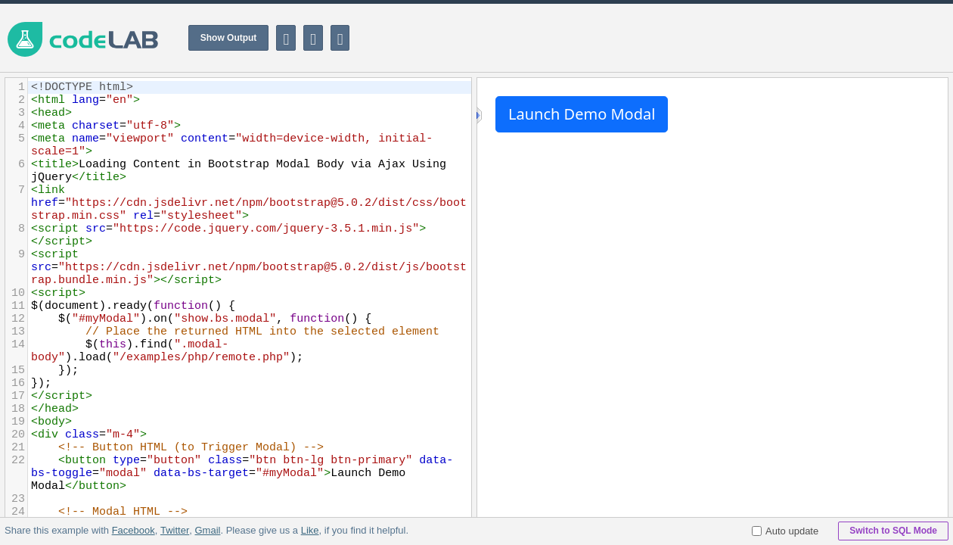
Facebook (133, 530)
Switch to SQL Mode (893, 530)
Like (309, 530)
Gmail (207, 530)
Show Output (228, 38)
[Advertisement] (677, 38)
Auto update (785, 531)
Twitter (174, 530)
